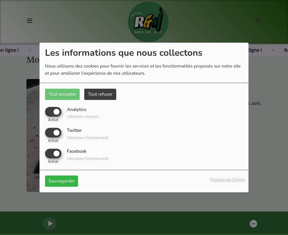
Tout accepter (62, 94)
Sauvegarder (62, 181)
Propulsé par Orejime (227, 180)
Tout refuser (100, 94)
